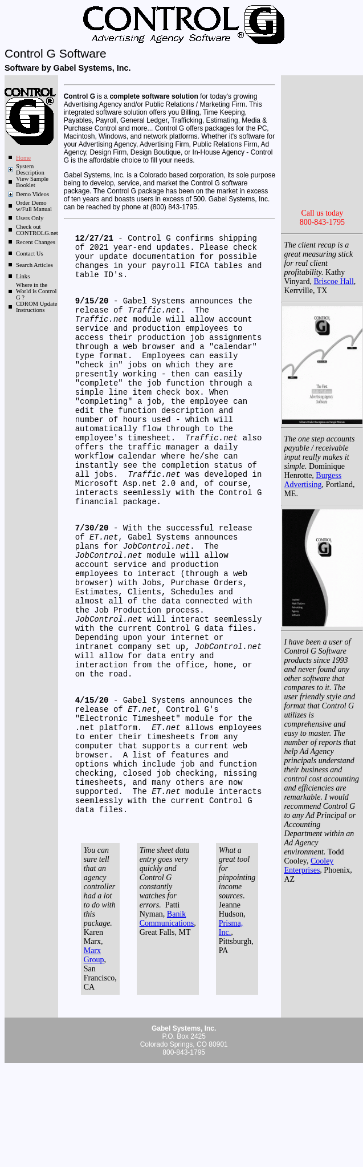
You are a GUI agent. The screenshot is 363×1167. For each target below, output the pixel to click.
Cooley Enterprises (308, 915)
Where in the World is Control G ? (36, 291)
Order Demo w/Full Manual (34, 206)
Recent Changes (35, 242)
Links (23, 276)
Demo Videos (32, 194)
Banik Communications (167, 1018)
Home (23, 158)
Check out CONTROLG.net (37, 230)
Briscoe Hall (333, 331)
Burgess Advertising (312, 529)
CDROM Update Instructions (37, 307)
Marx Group (94, 1054)
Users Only (29, 218)
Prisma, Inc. (231, 1027)
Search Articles (34, 265)
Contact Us (29, 253)
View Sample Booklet (32, 182)
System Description (30, 169)
